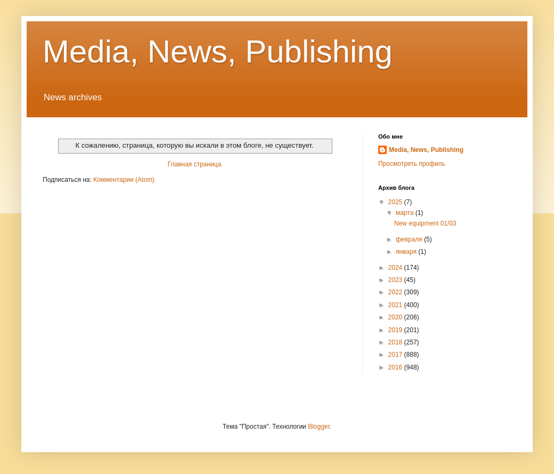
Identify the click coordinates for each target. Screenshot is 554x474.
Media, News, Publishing (218, 51)
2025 (396, 202)
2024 (396, 267)
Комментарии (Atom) (123, 179)
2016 (396, 367)
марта (406, 212)
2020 (396, 317)
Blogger (319, 426)
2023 (396, 280)
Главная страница (195, 164)
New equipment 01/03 (425, 223)
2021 (396, 305)
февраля (410, 239)
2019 (396, 330)
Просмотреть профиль (411, 163)
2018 (396, 342)
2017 (396, 354)
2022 (396, 292)
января (407, 251)
